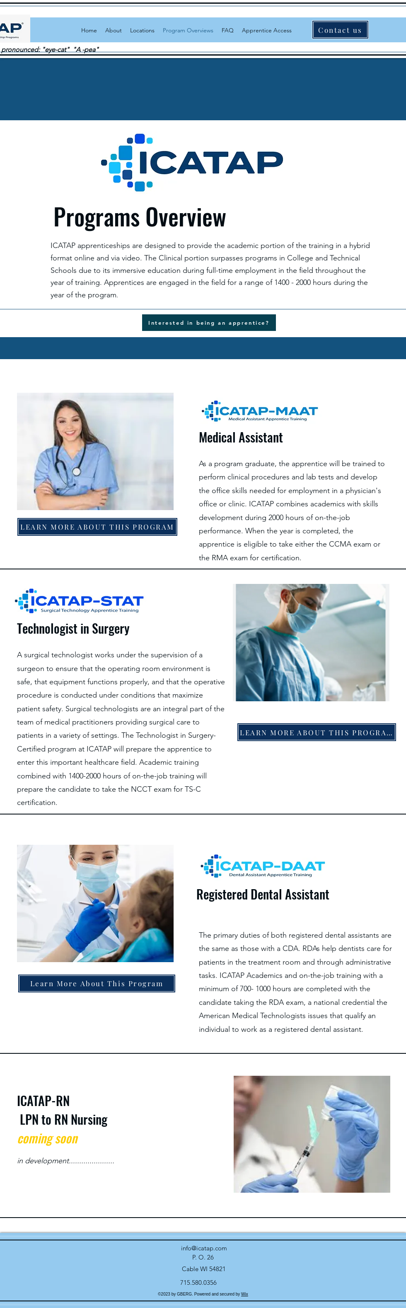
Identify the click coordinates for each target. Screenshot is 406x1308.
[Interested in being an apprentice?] (209, 322)
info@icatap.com (204, 1248)
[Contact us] (340, 29)
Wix (244, 1294)
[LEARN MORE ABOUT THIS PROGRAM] (97, 527)
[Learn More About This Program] (97, 983)
